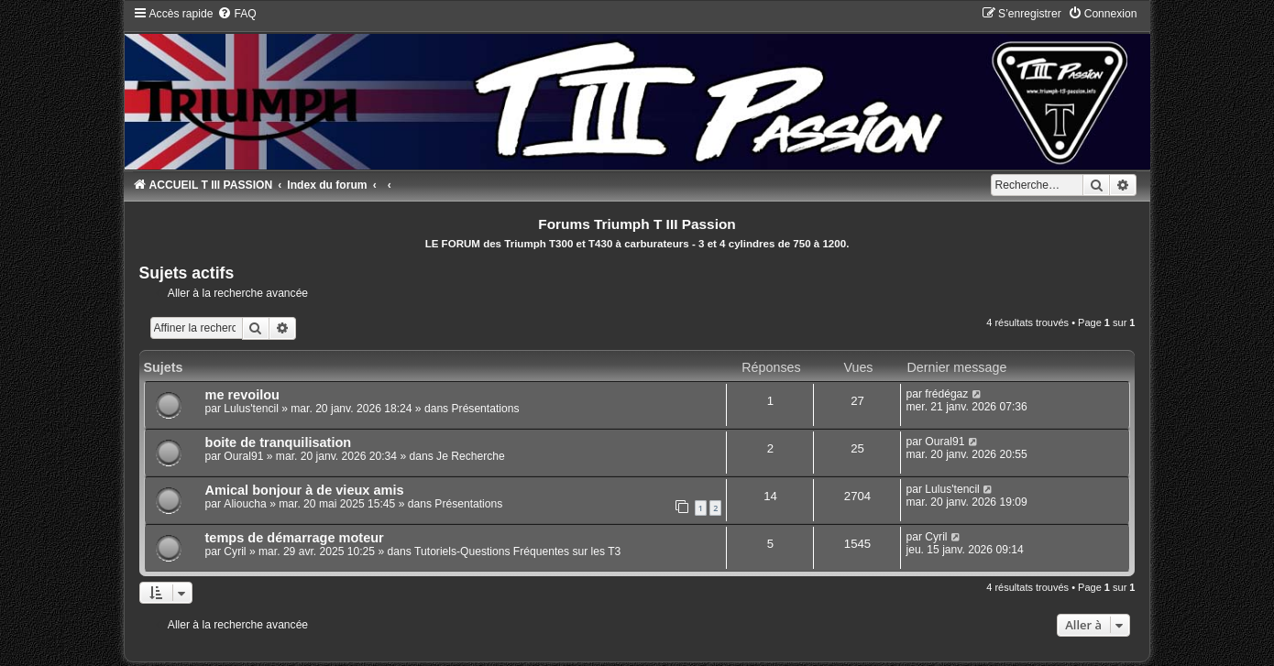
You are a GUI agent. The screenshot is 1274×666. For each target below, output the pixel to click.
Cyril (235, 551)
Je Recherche (470, 456)
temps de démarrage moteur (294, 537)
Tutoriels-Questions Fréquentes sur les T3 (517, 551)
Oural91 (243, 456)
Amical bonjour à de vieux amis (304, 490)
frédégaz (946, 394)
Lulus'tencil (251, 408)
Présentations (486, 408)
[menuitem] (236, 13)
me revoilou (242, 395)
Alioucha (245, 503)
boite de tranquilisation (278, 442)
